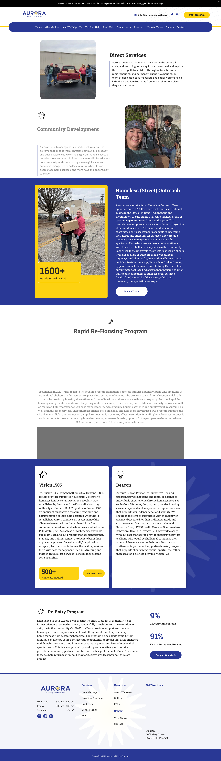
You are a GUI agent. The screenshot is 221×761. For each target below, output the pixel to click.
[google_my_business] (51, 716)
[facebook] (172, 15)
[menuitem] (38, 27)
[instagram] (177, 15)
